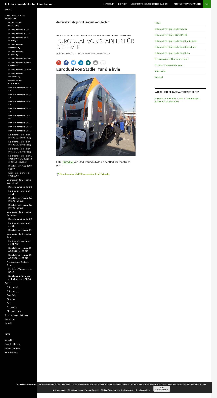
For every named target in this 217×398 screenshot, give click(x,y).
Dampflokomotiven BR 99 (19, 130)
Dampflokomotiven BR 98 (19, 126)
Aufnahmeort (13, 291)
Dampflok (11, 295)
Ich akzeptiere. (161, 388)
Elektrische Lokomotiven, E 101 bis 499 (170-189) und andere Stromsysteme (20, 158)
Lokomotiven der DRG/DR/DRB (171, 34)
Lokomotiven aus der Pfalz (19, 58)
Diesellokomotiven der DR (19, 230)
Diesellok (11, 299)
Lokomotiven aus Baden (18, 29)
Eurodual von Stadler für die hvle (95, 44)
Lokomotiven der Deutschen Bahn (172, 52)
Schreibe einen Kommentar (95, 53)
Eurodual (68, 161)
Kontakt (122, 4)
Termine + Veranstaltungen (187, 4)
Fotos (157, 22)
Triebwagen (12, 307)
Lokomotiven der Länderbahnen (171, 28)
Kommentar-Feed (13, 348)
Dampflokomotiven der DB (20, 187)
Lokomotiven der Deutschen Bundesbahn (176, 40)
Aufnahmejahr (13, 287)
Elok (181, 98)
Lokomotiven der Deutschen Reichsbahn (175, 46)
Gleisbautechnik (14, 311)
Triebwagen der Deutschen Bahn (171, 58)
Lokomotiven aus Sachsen (19, 69)
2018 (58, 35)
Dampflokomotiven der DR (20, 219)
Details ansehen (143, 390)
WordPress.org (11, 352)
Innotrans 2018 (122, 35)
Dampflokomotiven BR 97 (19, 122)
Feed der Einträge (12, 344)
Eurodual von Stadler (74, 35)
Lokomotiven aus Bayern (19, 33)
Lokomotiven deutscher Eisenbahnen (29, 4)
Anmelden (9, 340)
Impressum (108, 4)
